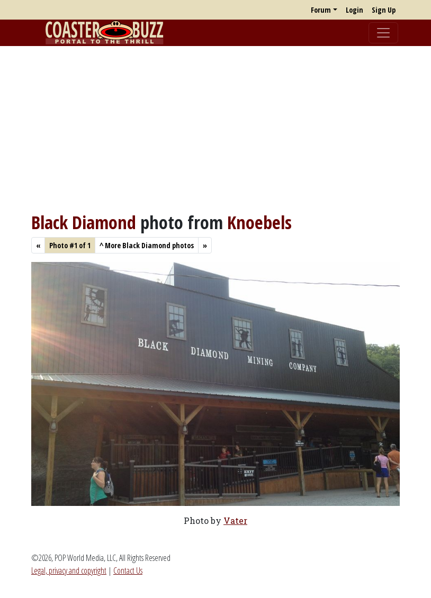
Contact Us (127, 570)
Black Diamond (83, 222)
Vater (235, 520)
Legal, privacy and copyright (68, 570)
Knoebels (259, 222)
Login (354, 10)
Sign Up (384, 10)
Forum (321, 10)
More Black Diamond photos (147, 245)
